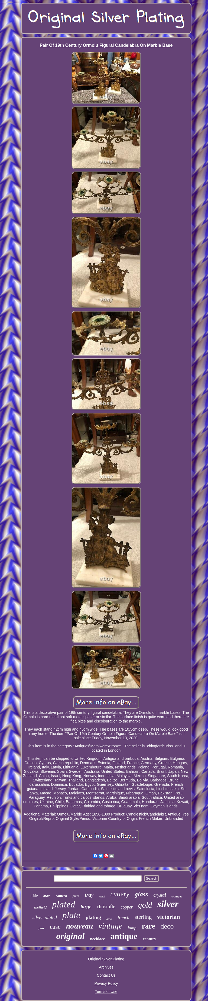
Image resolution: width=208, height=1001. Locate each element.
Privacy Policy (106, 983)
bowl (109, 918)
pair (41, 928)
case (55, 926)
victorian (168, 916)
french (123, 917)
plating (93, 917)
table (34, 896)
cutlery (119, 894)
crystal (159, 895)
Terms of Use (106, 991)
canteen (61, 896)
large (85, 906)
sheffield (40, 907)
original (70, 936)
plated (63, 904)
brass (46, 896)
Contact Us (106, 975)
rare (148, 926)
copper (126, 907)
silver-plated (44, 917)
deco (167, 926)
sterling (143, 917)
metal (102, 896)
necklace (97, 939)
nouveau (79, 926)
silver (167, 904)
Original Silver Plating (106, 959)
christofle (106, 906)
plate (71, 915)
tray (89, 895)
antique (123, 936)
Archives (106, 967)
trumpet (176, 896)
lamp (132, 928)
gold (145, 905)
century (149, 939)
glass (141, 894)
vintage (110, 925)
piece (76, 896)
